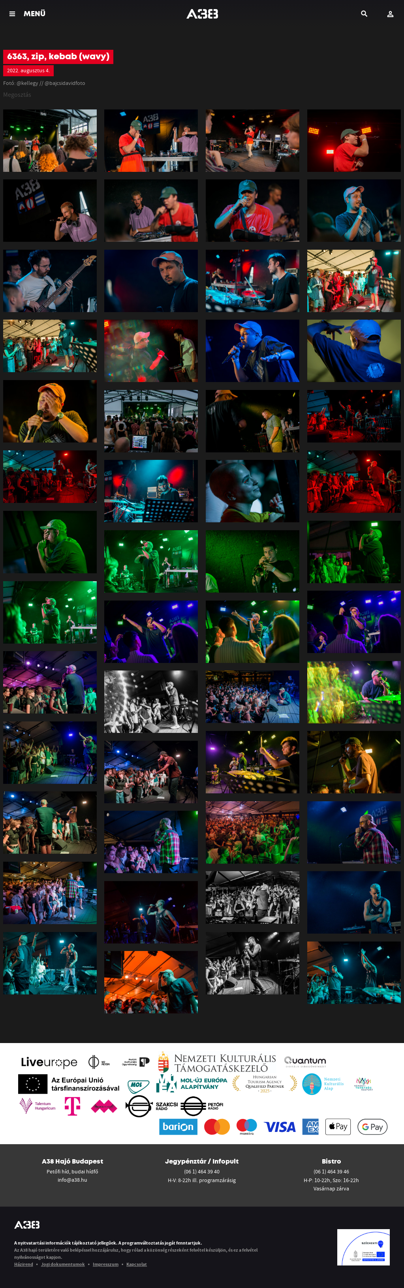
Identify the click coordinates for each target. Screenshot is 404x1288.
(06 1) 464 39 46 (331, 1171)
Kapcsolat (136, 1264)
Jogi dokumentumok (63, 1264)
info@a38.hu (72, 1179)
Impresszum (105, 1264)
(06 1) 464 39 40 (202, 1171)
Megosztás (17, 94)
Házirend (23, 1264)
